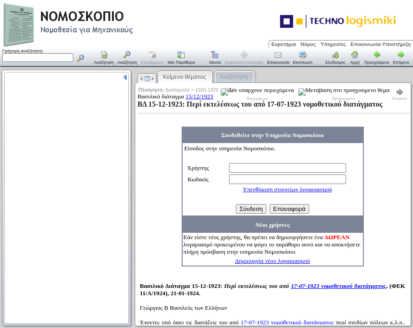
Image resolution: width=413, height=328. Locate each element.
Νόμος (308, 44)
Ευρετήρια (283, 44)
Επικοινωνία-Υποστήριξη (381, 44)
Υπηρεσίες (333, 44)
